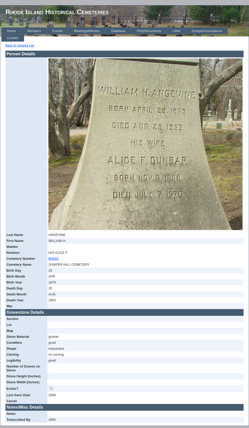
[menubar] (125, 34)
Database (118, 31)
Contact (12, 38)
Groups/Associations (207, 31)
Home (11, 31)
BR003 (53, 259)
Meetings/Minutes (87, 31)
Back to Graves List (19, 45)
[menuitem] (11, 30)
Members (34, 31)
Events (57, 31)
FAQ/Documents (149, 31)
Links (176, 31)
